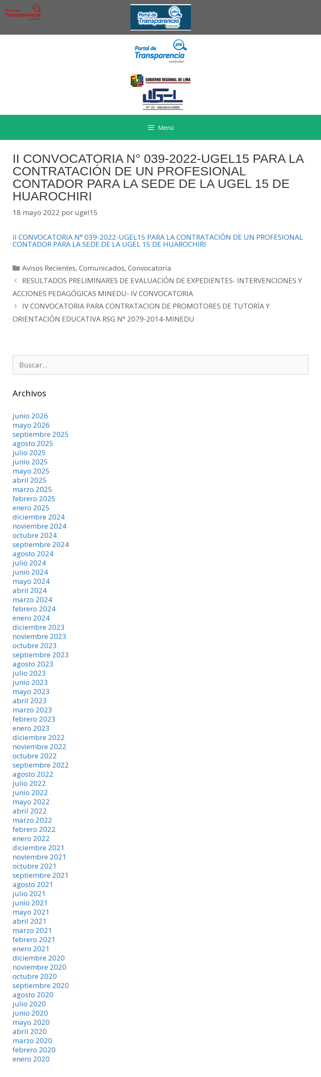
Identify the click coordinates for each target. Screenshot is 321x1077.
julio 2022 (29, 783)
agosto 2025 (33, 443)
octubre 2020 (35, 976)
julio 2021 (29, 893)
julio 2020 (29, 1004)
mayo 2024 (31, 581)
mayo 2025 (31, 471)
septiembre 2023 (41, 654)
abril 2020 (30, 1031)
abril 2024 (30, 590)
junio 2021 (30, 902)
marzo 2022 (32, 820)
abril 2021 (30, 921)
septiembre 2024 (41, 544)
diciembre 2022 (39, 737)
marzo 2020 (32, 1040)
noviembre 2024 (39, 526)
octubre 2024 (35, 535)
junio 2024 (30, 572)
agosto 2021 (33, 884)
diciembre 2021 (39, 847)
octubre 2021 (35, 866)
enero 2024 (31, 618)
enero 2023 (31, 728)
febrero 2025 (34, 498)
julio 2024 (29, 563)
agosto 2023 (33, 664)
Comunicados (102, 268)
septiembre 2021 (41, 875)
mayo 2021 (31, 912)
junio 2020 (30, 1013)
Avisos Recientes (49, 268)
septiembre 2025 (41, 434)
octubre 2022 (35, 755)
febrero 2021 (34, 939)
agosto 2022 (33, 774)
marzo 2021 (32, 930)
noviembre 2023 (39, 636)
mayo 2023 (31, 691)
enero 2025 (31, 507)
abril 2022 (30, 811)
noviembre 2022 (39, 746)
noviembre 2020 (39, 967)
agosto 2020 (33, 994)
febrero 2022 (34, 829)
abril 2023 (30, 700)
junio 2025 (30, 461)
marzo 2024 (32, 599)
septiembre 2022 (41, 765)
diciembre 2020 (39, 958)
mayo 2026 (31, 425)
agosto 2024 (33, 553)
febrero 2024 (34, 608)
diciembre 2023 (39, 627)
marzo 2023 (32, 710)
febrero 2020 (34, 1049)
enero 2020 (31, 1059)
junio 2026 (30, 416)
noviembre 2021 (39, 857)
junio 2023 (30, 682)
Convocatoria (149, 268)
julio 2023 (29, 673)
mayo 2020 (31, 1022)
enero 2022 (31, 838)
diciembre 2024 (39, 517)
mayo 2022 (31, 801)
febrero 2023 (34, 719)
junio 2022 (30, 792)
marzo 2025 (32, 489)
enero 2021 (31, 948)
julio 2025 (29, 452)
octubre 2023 (35, 645)
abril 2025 (30, 480)
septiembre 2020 (41, 985)
